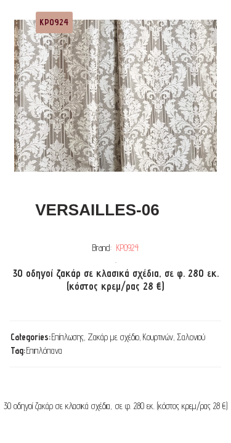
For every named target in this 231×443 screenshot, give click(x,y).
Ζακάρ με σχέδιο (113, 337)
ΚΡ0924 (127, 247)
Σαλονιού (191, 337)
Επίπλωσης (68, 337)
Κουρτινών (158, 337)
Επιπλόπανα (44, 350)
